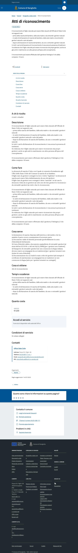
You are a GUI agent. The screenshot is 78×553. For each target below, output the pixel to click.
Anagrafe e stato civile (29, 16)
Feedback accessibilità (32, 490)
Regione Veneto (15, 2)
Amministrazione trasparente (46, 495)
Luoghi (56, 467)
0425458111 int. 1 (25, 354)
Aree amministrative (17, 455)
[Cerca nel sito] (63, 8)
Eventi (56, 470)
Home (13, 16)
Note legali (43, 487)
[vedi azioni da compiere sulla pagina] (45, 66)
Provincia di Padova (31, 487)
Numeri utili (15, 517)
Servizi (19, 16)
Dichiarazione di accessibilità (46, 490)
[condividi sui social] (16, 66)
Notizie (56, 455)
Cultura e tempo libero (32, 467)
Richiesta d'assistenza (46, 510)
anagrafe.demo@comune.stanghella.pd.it (31, 357)
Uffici (13, 472)
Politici (13, 469)
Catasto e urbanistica (32, 464)
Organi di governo (17, 461)
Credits (43, 546)
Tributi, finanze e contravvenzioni (46, 459)
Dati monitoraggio (17, 546)
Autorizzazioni (30, 461)
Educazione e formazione (32, 473)
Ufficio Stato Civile (20, 348)
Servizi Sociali (44, 464)
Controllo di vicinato (45, 466)
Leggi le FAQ (43, 499)
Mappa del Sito (57, 546)
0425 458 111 (16, 497)
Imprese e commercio (46, 455)
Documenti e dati (16, 458)
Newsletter (57, 486)
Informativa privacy (45, 484)
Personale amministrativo (17, 465)
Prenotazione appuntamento (46, 506)
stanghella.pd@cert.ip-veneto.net (27, 359)
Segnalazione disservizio (46, 502)
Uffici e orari (15, 514)
